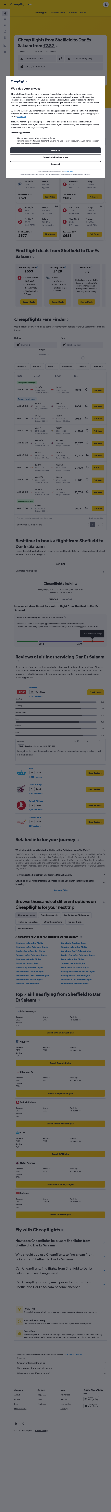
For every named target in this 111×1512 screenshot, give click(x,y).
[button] (55, 150)
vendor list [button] (21, 116)
